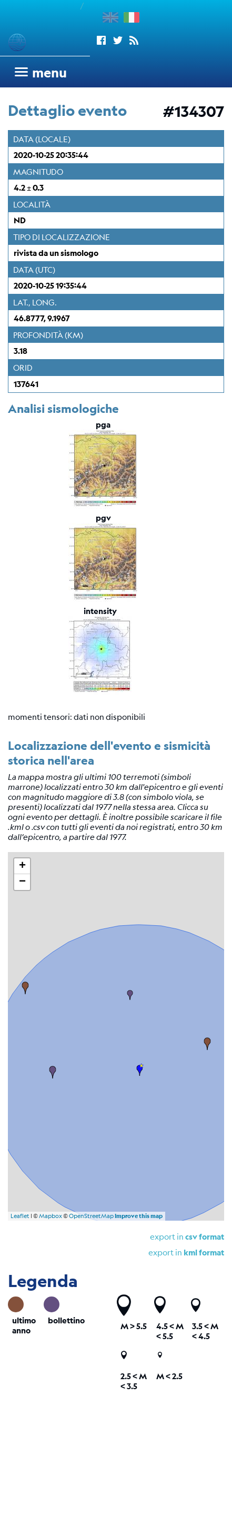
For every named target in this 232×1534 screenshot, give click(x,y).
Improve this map (139, 1216)
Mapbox (50, 1216)
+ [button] (22, 866)
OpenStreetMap (91, 1216)
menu (49, 72)
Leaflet (20, 1216)
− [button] (22, 882)
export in (187, 1236)
